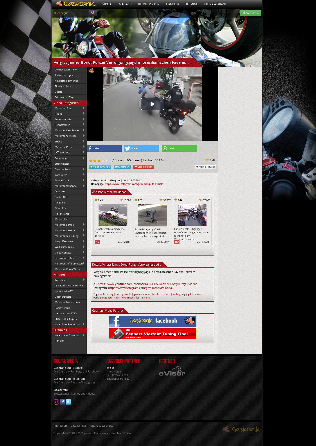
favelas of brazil (161, 294)
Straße (68, 141)
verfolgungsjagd (182, 294)
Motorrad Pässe (68, 147)
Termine (192, 4)
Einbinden (122, 166)
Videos (107, 4)
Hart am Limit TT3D (66, 313)
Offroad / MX (68, 152)
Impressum (61, 426)
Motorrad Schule (68, 225)
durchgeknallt (123, 294)
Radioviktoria (62, 307)
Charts (58, 91)
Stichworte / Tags (64, 97)
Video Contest (68, 252)
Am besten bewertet (66, 80)
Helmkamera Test (68, 258)
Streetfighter (62, 163)
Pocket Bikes (62, 197)
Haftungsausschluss (101, 426)
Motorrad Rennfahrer (68, 130)
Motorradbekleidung (68, 235)
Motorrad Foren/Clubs (67, 269)
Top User (68, 280)
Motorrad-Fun (68, 108)
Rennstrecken (149, 4)
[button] (104, 148)
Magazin (125, 4)
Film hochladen (63, 86)
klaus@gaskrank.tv (117, 379)
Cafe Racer (68, 174)
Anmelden (250, 13)
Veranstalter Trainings (68, 335)
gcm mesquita (142, 294)
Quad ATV (60, 208)
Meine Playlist (205, 166)
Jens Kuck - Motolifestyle (69, 285)
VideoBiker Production (68, 324)
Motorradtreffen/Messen (68, 263)
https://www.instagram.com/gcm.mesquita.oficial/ (134, 183)
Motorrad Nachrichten (67, 302)
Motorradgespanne (68, 186)
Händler (172, 4)
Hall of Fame (62, 213)
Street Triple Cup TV (66, 318)
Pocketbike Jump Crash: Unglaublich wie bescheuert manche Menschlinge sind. (150, 233)
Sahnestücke (68, 180)
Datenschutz (78, 426)
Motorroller (61, 219)
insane (146, 297)
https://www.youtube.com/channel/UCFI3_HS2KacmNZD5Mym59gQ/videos (147, 284)
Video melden (143, 166)
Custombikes (68, 169)
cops (117, 297)
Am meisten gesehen (66, 75)
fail (138, 297)
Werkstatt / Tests (68, 247)
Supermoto (68, 158)
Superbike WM (68, 119)
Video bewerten (100, 166)
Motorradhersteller (68, 136)
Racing (68, 113)
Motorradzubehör (68, 230)
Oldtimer (60, 191)
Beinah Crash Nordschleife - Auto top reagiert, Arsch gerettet (110, 232)
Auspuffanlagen (68, 241)
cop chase (127, 297)
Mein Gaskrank (215, 4)
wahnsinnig (106, 294)
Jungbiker (60, 202)
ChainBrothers (63, 296)
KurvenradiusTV (64, 291)
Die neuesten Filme (66, 69)
